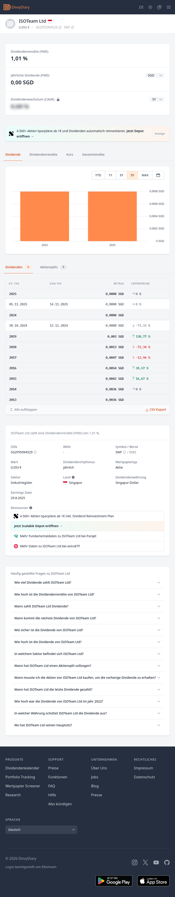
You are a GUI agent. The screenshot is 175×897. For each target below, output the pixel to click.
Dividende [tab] (12, 154)
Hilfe (52, 794)
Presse (96, 794)
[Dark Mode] (150, 7)
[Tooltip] (72, 477)
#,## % (20, 106)
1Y (110, 175)
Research (13, 794)
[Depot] (159, 7)
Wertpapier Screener (22, 786)
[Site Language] (141, 7)
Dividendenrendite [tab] (43, 154)
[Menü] (168, 7)
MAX (145, 175)
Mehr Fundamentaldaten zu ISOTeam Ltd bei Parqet (58, 536)
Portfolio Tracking (20, 777)
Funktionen (57, 777)
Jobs (94, 777)
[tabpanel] (87, 210)
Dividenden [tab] (18, 267)
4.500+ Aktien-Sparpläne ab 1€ (67, 516)
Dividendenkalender (22, 768)
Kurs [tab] (69, 154)
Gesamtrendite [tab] (93, 154)
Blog (95, 786)
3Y (121, 175)
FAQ (51, 786)
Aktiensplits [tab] (53, 267)
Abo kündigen (60, 803)
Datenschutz (144, 777)
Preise (53, 768)
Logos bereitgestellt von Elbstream (31, 867)
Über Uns (99, 768)
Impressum (143, 768)
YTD (98, 175)
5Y (132, 175)
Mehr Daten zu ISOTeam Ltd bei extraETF (50, 546)
